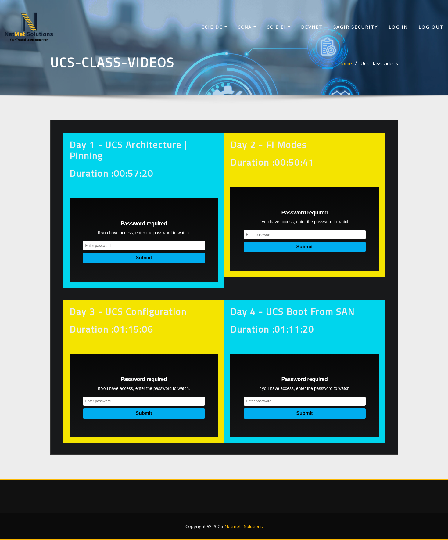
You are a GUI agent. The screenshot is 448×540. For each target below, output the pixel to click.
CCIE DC (214, 27)
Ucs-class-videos (379, 63)
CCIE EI (278, 27)
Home (345, 63)
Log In (398, 27)
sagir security (355, 27)
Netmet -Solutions (243, 526)
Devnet (312, 27)
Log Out (430, 27)
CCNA (247, 27)
